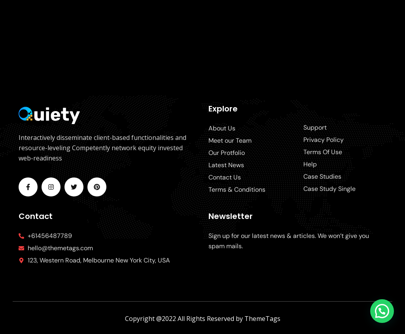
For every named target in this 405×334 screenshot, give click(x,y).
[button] (382, 311)
